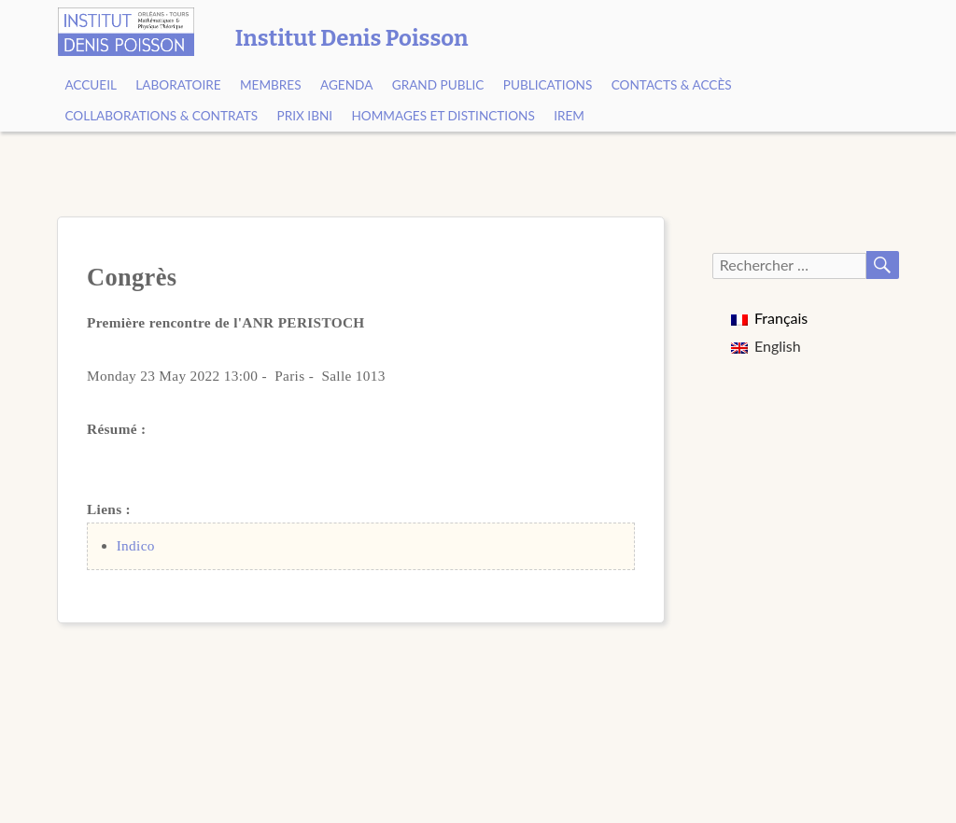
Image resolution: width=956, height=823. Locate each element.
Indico (136, 545)
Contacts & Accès (672, 84)
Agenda (346, 84)
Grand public (438, 84)
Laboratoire (177, 84)
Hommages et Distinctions (442, 115)
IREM (569, 115)
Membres (271, 84)
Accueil (90, 84)
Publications (548, 84)
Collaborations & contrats (161, 115)
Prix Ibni (305, 115)
